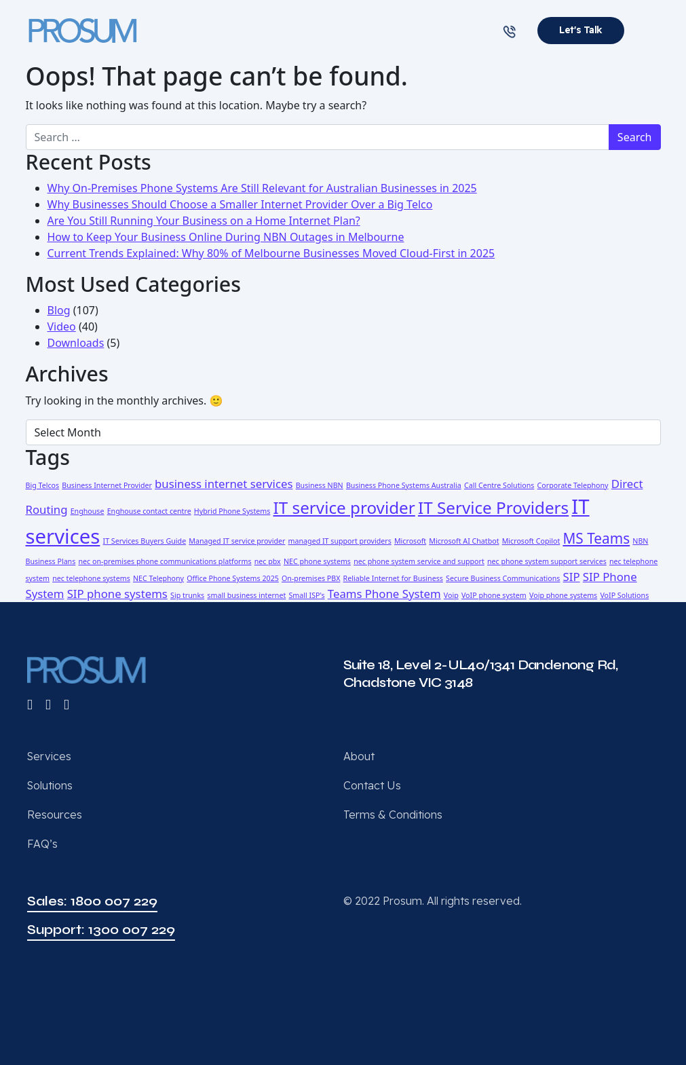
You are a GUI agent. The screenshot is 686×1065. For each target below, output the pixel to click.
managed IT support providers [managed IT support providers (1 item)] (340, 541)
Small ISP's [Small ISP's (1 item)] (306, 595)
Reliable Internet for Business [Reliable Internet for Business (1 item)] (393, 578)
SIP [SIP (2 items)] (571, 576)
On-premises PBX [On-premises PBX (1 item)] (311, 578)
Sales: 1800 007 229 (92, 901)
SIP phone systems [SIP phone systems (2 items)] (117, 593)
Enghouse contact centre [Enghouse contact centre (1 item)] (149, 511)
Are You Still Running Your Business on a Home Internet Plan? (203, 220)
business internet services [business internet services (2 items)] (223, 483)
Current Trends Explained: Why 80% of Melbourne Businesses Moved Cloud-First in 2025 (271, 253)
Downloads (75, 342)
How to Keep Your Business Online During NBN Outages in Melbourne (225, 236)
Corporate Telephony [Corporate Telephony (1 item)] (573, 485)
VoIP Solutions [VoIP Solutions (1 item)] (624, 595)
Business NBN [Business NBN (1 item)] (319, 485)
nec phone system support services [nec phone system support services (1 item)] (547, 561)
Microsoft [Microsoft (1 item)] (410, 541)
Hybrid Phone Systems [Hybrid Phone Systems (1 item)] (232, 511)
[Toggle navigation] (650, 30)
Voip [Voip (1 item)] (451, 595)
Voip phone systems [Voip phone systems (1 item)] (563, 595)
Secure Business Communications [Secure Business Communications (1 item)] (503, 578)
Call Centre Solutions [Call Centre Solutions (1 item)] (499, 485)
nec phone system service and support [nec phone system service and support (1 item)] (419, 561)
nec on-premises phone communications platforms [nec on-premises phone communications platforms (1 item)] (164, 561)
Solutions (50, 785)
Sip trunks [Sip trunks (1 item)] (187, 595)
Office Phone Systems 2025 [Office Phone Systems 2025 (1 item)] (233, 578)
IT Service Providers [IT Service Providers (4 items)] (493, 507)
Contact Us (372, 785)
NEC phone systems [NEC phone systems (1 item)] (317, 561)
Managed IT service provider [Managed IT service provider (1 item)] (237, 541)
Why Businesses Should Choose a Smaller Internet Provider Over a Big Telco (240, 204)
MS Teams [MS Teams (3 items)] (596, 538)
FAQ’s (42, 844)
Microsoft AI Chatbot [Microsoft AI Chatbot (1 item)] (464, 541)
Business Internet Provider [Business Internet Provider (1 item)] (107, 485)
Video (61, 326)
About (359, 756)
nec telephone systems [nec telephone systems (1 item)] (91, 578)
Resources (54, 814)
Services (49, 756)
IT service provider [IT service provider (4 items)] (344, 507)
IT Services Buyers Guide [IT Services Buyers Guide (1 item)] (145, 541)
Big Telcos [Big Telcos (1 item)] (43, 485)
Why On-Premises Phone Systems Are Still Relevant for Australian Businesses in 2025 (262, 188)
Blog (59, 310)
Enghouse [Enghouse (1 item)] (87, 511)
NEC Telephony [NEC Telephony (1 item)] (158, 578)
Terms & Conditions (392, 814)
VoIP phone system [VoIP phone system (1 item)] (494, 595)
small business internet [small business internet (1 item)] (246, 595)
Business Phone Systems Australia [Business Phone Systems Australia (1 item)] (403, 485)
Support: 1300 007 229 (101, 929)
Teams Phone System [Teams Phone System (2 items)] (384, 593)
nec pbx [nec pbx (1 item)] (267, 561)
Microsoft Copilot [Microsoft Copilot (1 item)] (531, 541)
